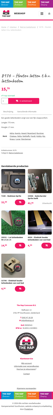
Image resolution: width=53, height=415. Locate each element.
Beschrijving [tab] (8, 111)
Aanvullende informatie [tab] (26, 111)
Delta (19, 136)
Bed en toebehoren (28, 27)
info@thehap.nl (27, 320)
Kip (43, 136)
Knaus (12, 139)
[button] (20, 202)
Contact (26, 374)
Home (3, 27)
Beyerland (31, 133)
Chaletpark (20, 3)
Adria (12, 133)
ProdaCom (28, 409)
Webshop (13, 13)
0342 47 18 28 (27, 317)
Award (23, 133)
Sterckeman (26, 139)
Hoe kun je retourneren (26, 369)
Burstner (40, 133)
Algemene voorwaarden (26, 388)
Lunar (18, 139)
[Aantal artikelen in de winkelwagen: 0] (49, 13)
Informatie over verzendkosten (26, 366)
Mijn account (26, 363)
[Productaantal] (4, 101)
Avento (17, 133)
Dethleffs (26, 136)
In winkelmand (24, 101)
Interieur (13, 27)
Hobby (39, 136)
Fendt (33, 136)
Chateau (13, 136)
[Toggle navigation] (42, 13)
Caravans (7, 3)
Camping (47, 3)
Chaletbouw (34, 3)
